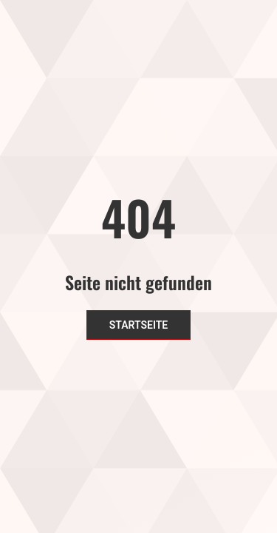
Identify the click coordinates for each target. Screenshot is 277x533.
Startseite (138, 325)
